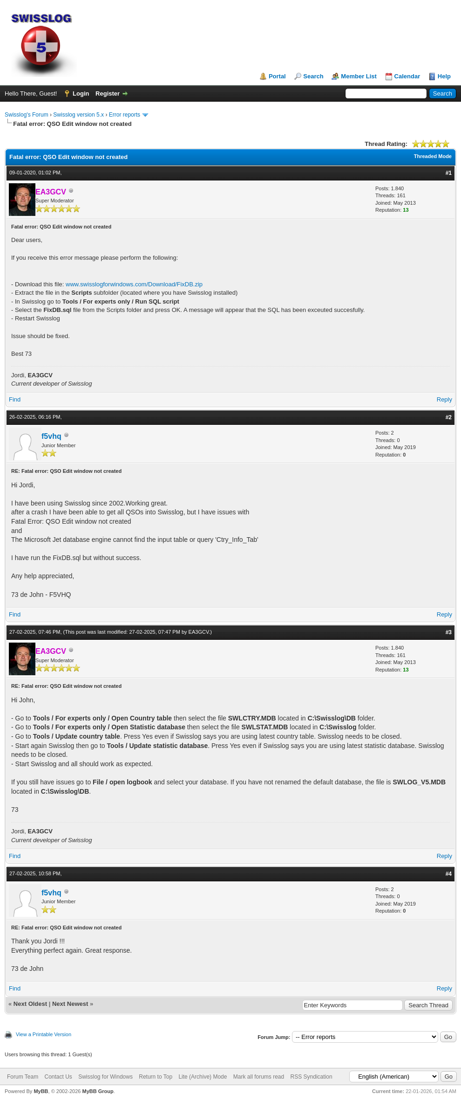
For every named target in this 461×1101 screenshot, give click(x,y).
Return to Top (155, 1076)
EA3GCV (199, 632)
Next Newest (70, 1003)
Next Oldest (30, 1003)
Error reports (124, 114)
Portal (277, 76)
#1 (449, 173)
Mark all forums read (258, 1076)
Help (444, 76)
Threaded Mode (433, 156)
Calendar (407, 76)
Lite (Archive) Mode (202, 1076)
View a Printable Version (43, 1034)
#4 (449, 874)
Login (81, 93)
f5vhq (51, 436)
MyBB (41, 1091)
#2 (449, 417)
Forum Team (22, 1076)
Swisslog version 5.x (78, 114)
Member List (359, 76)
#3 (449, 632)
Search (313, 76)
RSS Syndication (311, 1076)
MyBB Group (97, 1091)
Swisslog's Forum (26, 114)
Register (107, 93)
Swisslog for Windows (105, 1076)
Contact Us (58, 1076)
